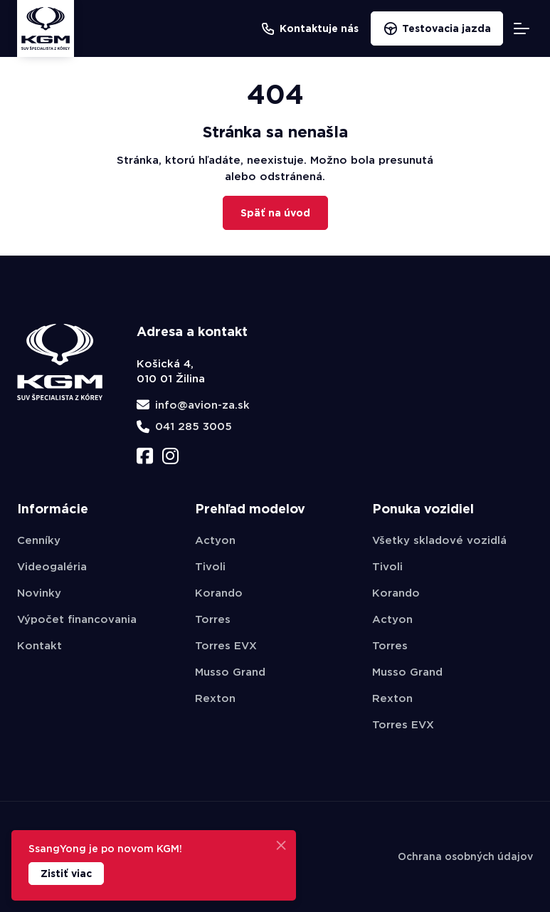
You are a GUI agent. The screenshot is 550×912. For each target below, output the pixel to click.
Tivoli (210, 566)
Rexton (215, 698)
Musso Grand (230, 672)
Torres (213, 619)
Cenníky (38, 540)
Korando (219, 593)
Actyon (215, 540)
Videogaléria (52, 566)
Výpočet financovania (77, 619)
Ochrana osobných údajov (465, 856)
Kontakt (39, 645)
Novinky (39, 593)
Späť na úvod (275, 213)
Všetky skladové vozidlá (439, 540)
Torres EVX (226, 645)
